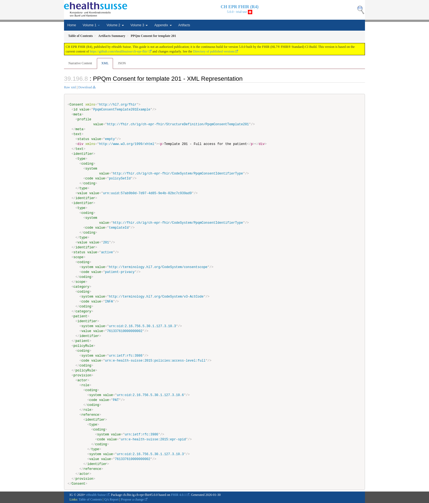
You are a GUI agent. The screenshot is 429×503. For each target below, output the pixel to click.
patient (80, 316)
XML (105, 63)
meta (78, 114)
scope (78, 257)
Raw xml (70, 87)
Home (71, 25)
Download (85, 87)
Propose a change (132, 499)
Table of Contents (90, 499)
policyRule (83, 346)
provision (82, 375)
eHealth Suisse (96, 495)
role (85, 385)
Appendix (163, 25)
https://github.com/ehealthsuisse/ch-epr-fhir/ (119, 51)
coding (87, 163)
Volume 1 (91, 25)
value (84, 109)
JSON (122, 63)
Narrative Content (80, 63)
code (89, 178)
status (83, 139)
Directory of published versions (214, 51)
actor (82, 380)
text (78, 134)
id (75, 109)
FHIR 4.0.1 (178, 495)
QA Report (111, 499)
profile (84, 119)
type (81, 158)
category (81, 286)
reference (90, 414)
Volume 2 (115, 25)
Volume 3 (139, 25)
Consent (76, 104)
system (91, 168)
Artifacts (184, 25)
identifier (83, 154)
